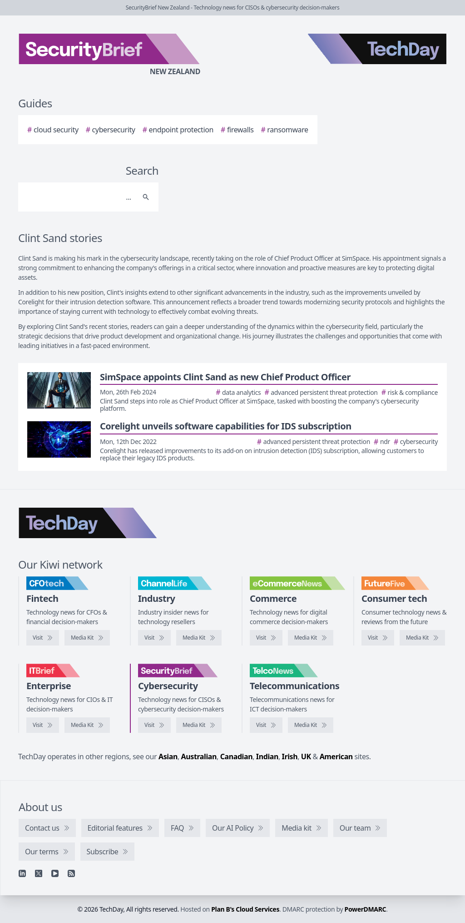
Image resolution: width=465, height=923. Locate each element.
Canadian (236, 757)
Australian (199, 757)
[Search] (79, 197)
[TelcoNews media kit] (310, 725)
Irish (290, 757)
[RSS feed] (71, 873)
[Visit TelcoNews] (266, 725)
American (336, 757)
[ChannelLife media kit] (199, 638)
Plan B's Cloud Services (245, 909)
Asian (168, 757)
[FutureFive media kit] (422, 638)
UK (306, 757)
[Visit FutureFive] (377, 638)
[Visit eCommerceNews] (266, 638)
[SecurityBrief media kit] (199, 725)
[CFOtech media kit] (87, 638)
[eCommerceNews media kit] (310, 638)
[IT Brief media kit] (87, 725)
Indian (267, 757)
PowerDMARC (365, 909)
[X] (38, 873)
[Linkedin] (22, 873)
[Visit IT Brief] (42, 725)
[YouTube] (55, 873)
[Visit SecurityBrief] (154, 725)
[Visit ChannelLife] (154, 638)
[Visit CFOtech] (42, 638)
